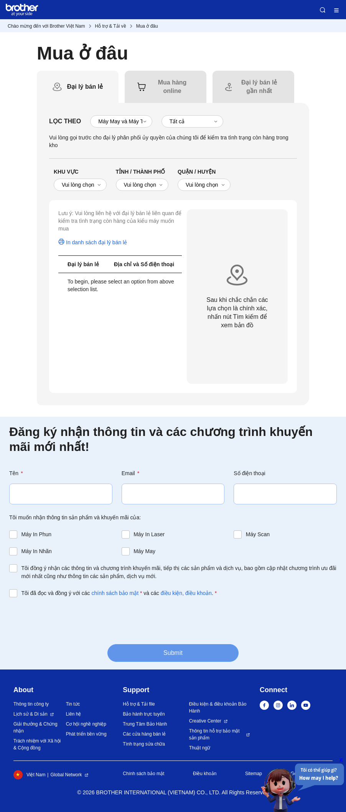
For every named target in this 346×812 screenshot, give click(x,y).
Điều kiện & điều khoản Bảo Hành (218, 707)
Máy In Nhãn (36, 551)
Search (322, 10)
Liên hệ (73, 714)
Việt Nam (29, 774)
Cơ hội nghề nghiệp (86, 724)
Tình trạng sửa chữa (144, 744)
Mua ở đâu (147, 26)
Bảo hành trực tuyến (144, 714)
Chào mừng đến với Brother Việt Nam (46, 26)
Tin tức (73, 704)
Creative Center (205, 721)
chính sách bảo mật (114, 593)
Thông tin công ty (31, 704)
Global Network (66, 774)
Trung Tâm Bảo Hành (145, 724)
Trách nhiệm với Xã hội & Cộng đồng (37, 744)
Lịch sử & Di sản (30, 714)
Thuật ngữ (200, 748)
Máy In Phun (36, 534)
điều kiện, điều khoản (186, 593)
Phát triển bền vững (86, 734)
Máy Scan (258, 534)
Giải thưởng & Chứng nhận (35, 727)
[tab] (85, 87)
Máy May (144, 551)
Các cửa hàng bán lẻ (144, 734)
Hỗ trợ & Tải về (110, 26)
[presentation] (67, 620)
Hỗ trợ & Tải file (139, 704)
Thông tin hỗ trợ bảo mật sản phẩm (214, 734)
